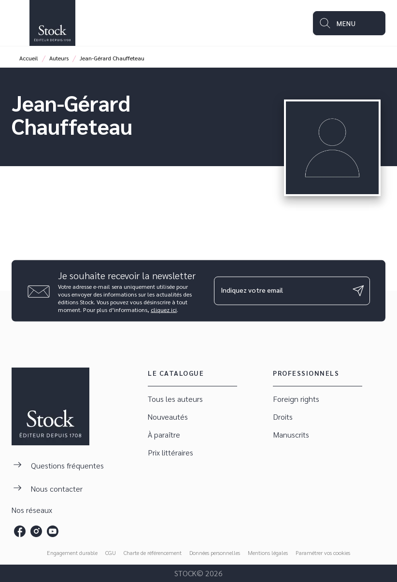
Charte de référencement (153, 552)
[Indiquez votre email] (280, 291)
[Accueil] (52, 23)
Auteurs (59, 58)
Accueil (28, 58)
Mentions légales (268, 552)
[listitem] (20, 531)
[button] (192, 399)
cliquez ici (164, 309)
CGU (110, 552)
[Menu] (349, 23)
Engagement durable (72, 552)
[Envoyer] (358, 290)
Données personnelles (214, 552)
